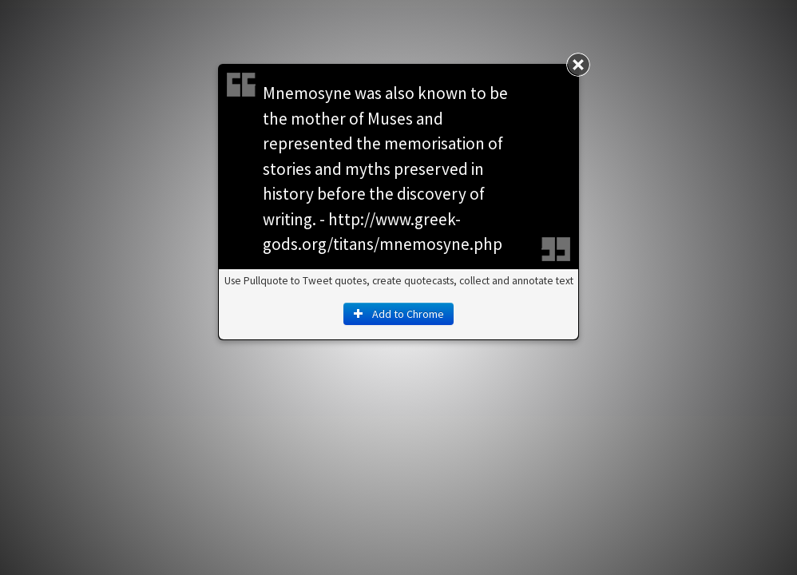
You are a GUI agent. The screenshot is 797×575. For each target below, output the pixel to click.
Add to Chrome (398, 314)
